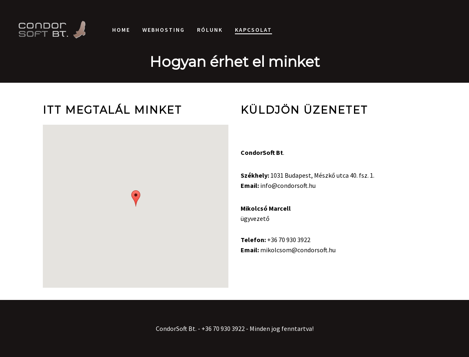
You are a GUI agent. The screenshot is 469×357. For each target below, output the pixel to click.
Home (121, 29)
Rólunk (210, 29)
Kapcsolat (253, 29)
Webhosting (163, 29)
